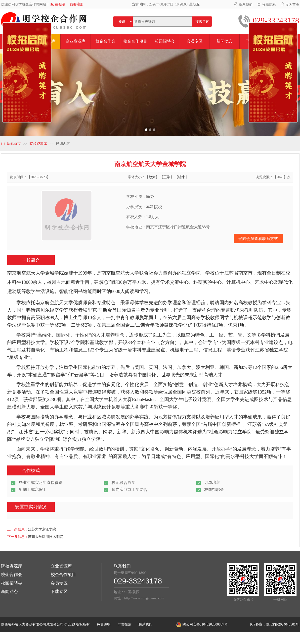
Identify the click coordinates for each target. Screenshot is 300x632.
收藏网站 (266, 4)
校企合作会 (11, 574)
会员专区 (59, 583)
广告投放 (124, 624)
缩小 (181, 177)
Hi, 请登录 (57, 4)
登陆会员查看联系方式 (258, 238)
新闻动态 (9, 591)
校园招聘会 (11, 583)
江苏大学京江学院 (42, 529)
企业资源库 (61, 566)
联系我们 (243, 4)
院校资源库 (11, 566)
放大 (152, 177)
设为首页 (289, 4)
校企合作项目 (63, 574)
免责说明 (104, 624)
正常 (166, 177)
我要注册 (77, 4)
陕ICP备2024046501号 (282, 624)
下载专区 (59, 591)
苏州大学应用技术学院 (45, 537)
